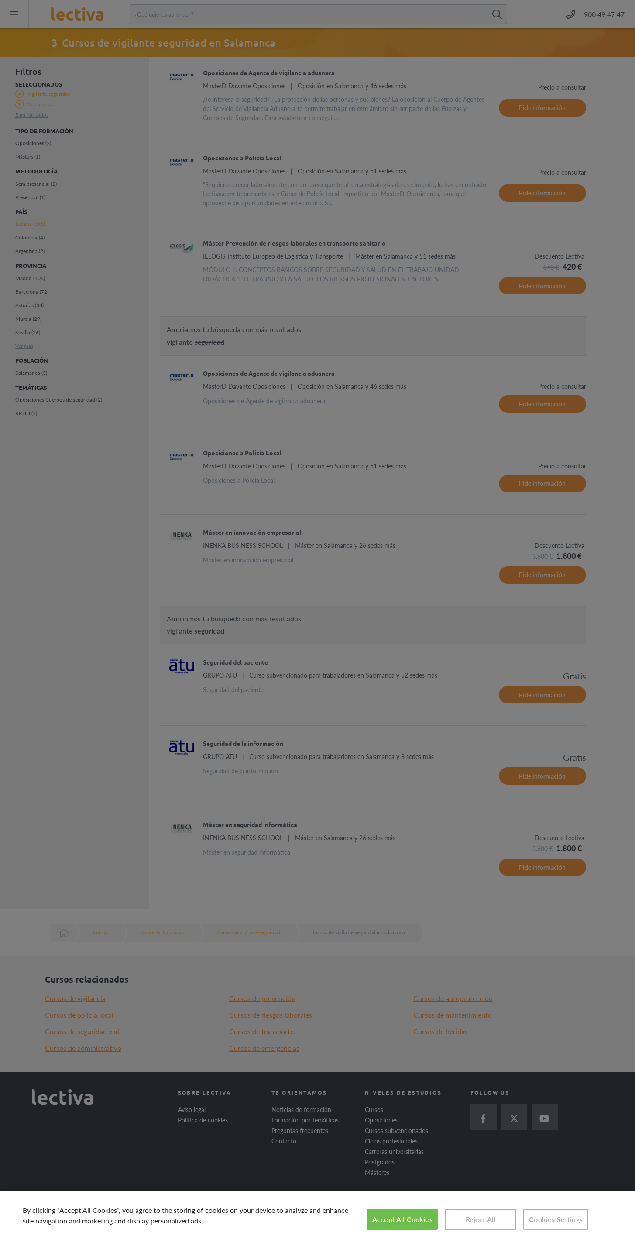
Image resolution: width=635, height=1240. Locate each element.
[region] (317, 1215)
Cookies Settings (556, 1219)
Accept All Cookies (402, 1219)
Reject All (481, 1219)
